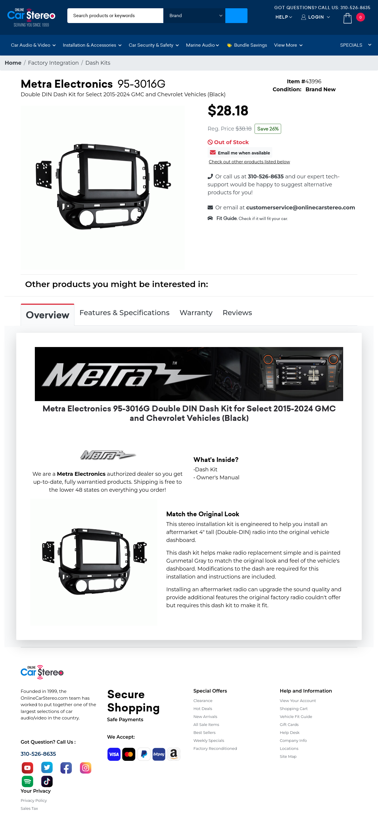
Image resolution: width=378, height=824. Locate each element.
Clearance (202, 700)
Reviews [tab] (237, 312)
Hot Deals (202, 708)
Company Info (293, 740)
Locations (289, 748)
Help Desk (290, 732)
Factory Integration (53, 63)
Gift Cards (289, 724)
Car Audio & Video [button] (33, 45)
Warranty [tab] (196, 312)
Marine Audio (202, 45)
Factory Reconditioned (215, 748)
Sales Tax (29, 808)
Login (316, 17)
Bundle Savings (247, 45)
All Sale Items (206, 724)
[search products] (115, 15)
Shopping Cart (294, 708)
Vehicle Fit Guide (296, 716)
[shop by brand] (194, 15)
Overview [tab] (47, 315)
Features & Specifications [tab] (124, 312)
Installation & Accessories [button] (92, 45)
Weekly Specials (208, 740)
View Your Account (298, 700)
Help (282, 17)
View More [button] (288, 45)
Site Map (288, 756)
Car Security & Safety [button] (154, 45)
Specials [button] (356, 45)
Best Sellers (204, 732)
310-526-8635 (355, 8)
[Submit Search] (236, 15)
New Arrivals (205, 716)
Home (13, 63)
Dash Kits (97, 63)
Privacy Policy (34, 800)
